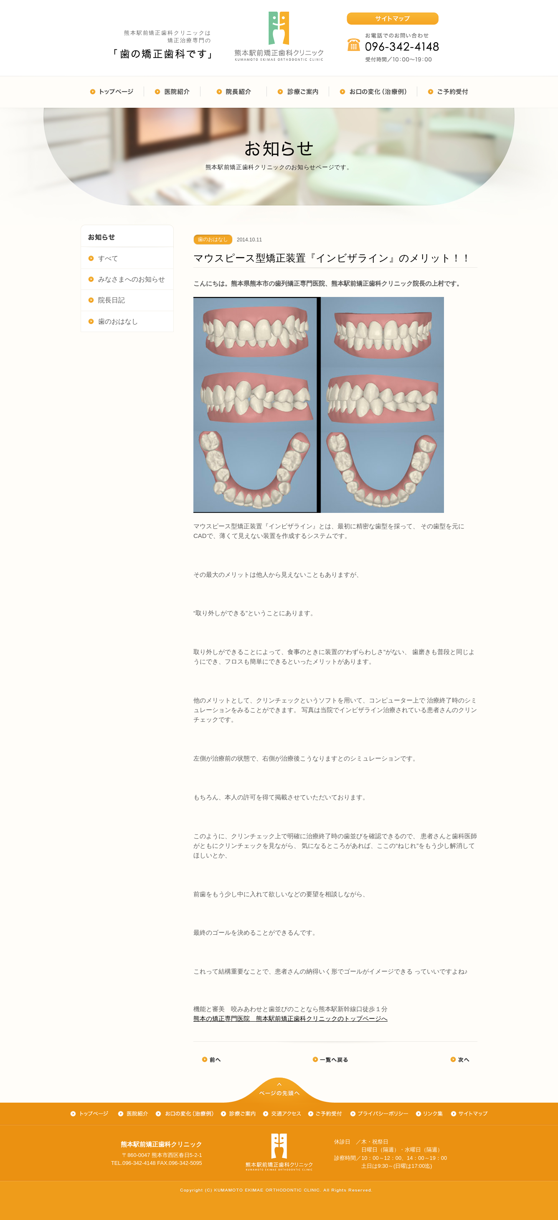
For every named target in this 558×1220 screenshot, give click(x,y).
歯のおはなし (113, 321)
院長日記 (106, 299)
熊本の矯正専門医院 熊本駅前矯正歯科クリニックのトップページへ (290, 1018)
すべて (103, 258)
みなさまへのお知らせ (126, 278)
